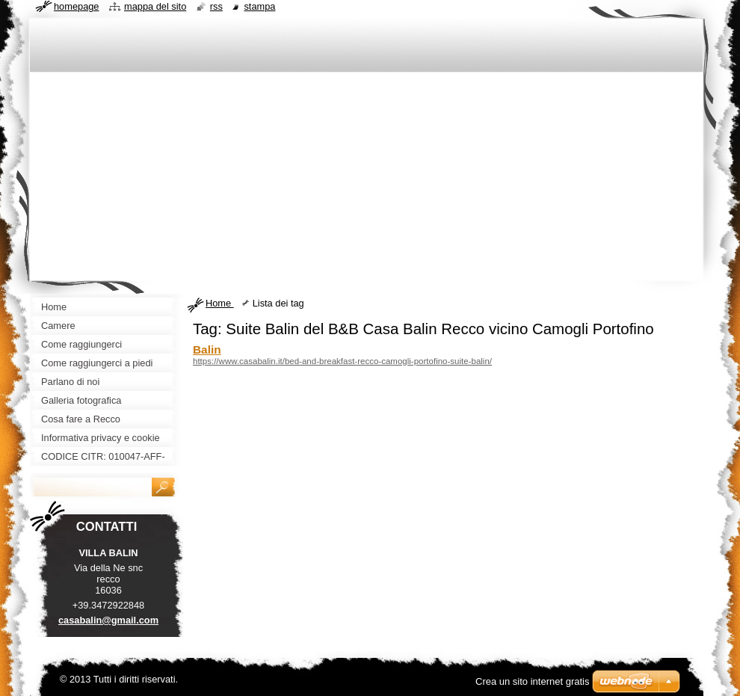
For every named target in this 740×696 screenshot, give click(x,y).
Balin (207, 349)
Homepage (76, 6)
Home (220, 303)
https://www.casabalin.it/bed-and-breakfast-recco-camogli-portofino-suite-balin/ (342, 361)
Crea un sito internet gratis (532, 681)
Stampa (259, 6)
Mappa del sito (155, 6)
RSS (216, 6)
